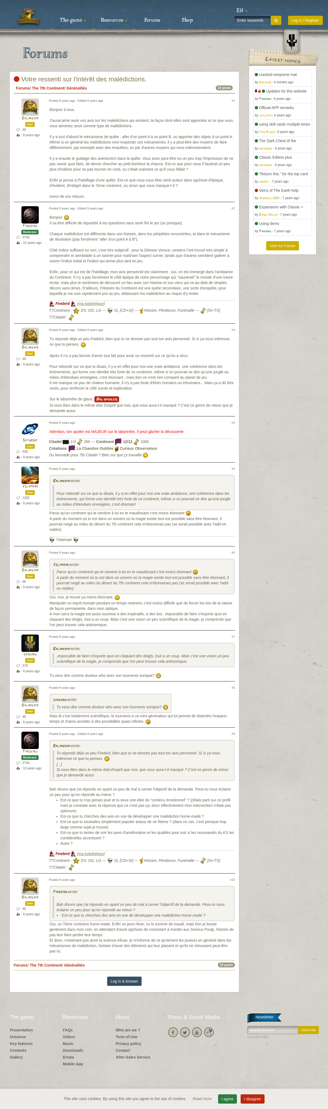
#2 (233, 208)
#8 (233, 687)
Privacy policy (128, 1043)
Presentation (21, 1030)
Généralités (76, 88)
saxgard (30, 654)
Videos (69, 1037)
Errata (68, 1057)
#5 (233, 468)
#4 (233, 422)
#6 (233, 552)
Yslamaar (30, 487)
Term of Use (127, 1037)
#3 (233, 330)
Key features (21, 1043)
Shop (187, 20)
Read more (202, 1099)
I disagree (252, 1099)
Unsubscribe (258, 1037)
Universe (18, 1037)
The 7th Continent (48, 88)
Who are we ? (128, 1030)
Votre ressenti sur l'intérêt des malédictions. (80, 79)
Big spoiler (106, 399)
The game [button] (73, 20)
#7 (233, 636)
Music (68, 1043)
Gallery (16, 1057)
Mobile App (73, 1064)
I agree (228, 1099)
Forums (152, 20)
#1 (233, 100)
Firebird (30, 226)
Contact (123, 1050)
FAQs (68, 1030)
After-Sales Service (133, 1057)
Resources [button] (114, 20)
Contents (18, 1050)
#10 (232, 879)
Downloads (73, 1050)
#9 (233, 733)
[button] (242, 11)
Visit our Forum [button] (282, 246)
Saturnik (30, 440)
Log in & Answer (124, 981)
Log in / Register (305, 20)
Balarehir (30, 118)
